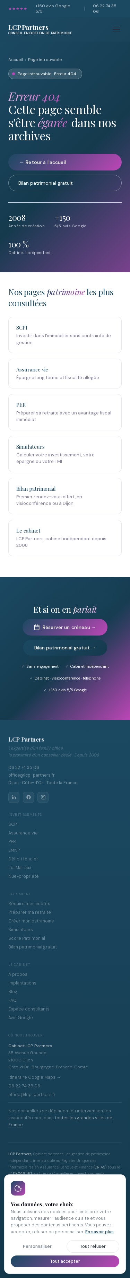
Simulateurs (20, 930)
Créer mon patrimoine (31, 921)
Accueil (15, 59)
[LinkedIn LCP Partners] (13, 797)
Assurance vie (23, 833)
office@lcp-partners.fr (31, 1094)
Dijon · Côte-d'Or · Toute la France (42, 783)
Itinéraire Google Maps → (34, 1077)
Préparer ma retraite (29, 912)
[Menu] (116, 29)
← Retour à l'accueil (42, 162)
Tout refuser (93, 1246)
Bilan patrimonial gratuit (45, 183)
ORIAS (100, 1167)
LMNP (14, 850)
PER (12, 841)
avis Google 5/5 (52, 8)
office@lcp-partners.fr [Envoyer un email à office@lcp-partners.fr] (31, 775)
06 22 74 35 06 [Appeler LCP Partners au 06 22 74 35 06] (23, 767)
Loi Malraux (19, 867)
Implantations (22, 983)
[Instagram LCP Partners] (43, 797)
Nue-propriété (23, 876)
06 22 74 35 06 (104, 8)
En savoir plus (99, 1232)
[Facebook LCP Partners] (28, 797)
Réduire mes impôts (29, 904)
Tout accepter (65, 1261)
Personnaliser (37, 1246)
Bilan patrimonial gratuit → (65, 648)
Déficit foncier (23, 859)
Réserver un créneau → (65, 627)
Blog (12, 992)
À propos (17, 974)
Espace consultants (29, 1009)
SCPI (13, 824)
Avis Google (20, 1018)
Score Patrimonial (26, 938)
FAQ (12, 1000)
